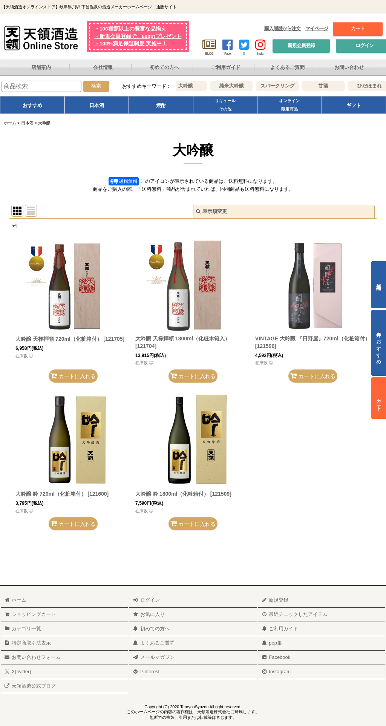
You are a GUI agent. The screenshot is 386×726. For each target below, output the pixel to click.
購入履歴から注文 (282, 28)
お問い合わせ (349, 67)
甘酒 (329, 86)
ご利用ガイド (225, 67)
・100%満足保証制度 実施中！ (130, 43)
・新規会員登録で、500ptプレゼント (138, 36)
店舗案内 (41, 67)
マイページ (316, 28)
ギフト (353, 105)
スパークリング (283, 86)
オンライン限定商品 (289, 104)
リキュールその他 (225, 104)
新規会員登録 (301, 45)
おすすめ (32, 105)
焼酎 (161, 105)
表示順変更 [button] (211, 211)
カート (358, 28)
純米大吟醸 (237, 86)
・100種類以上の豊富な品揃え (130, 29)
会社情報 (103, 67)
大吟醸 (191, 86)
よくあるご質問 (287, 67)
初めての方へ (164, 67)
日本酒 (96, 105)
